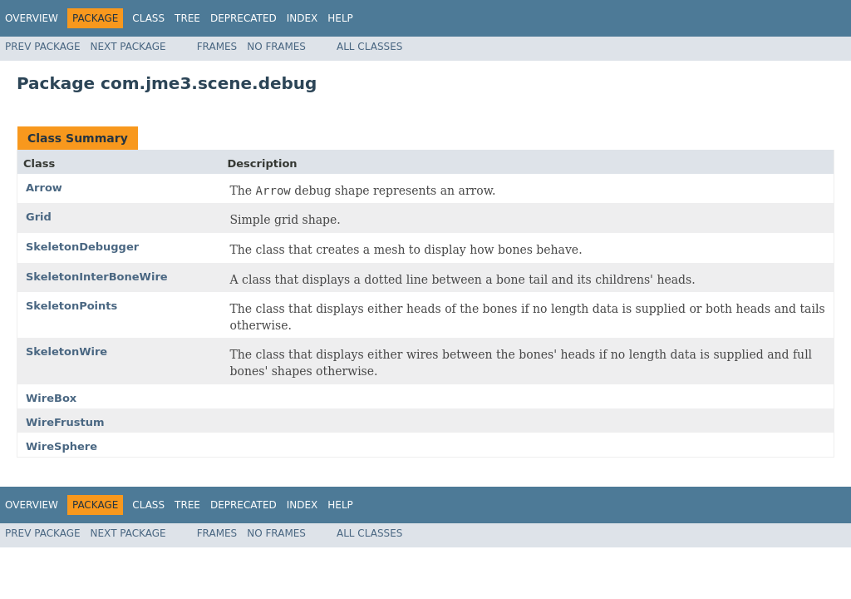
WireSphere (61, 446)
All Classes (369, 46)
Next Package (128, 46)
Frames (217, 46)
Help (340, 18)
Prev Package (43, 46)
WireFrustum (65, 422)
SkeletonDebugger (82, 246)
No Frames (276, 46)
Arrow (44, 187)
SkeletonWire (66, 351)
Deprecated (243, 18)
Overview (31, 18)
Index (302, 18)
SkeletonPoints (71, 306)
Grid (39, 216)
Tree (187, 18)
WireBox (51, 398)
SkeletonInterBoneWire (97, 276)
